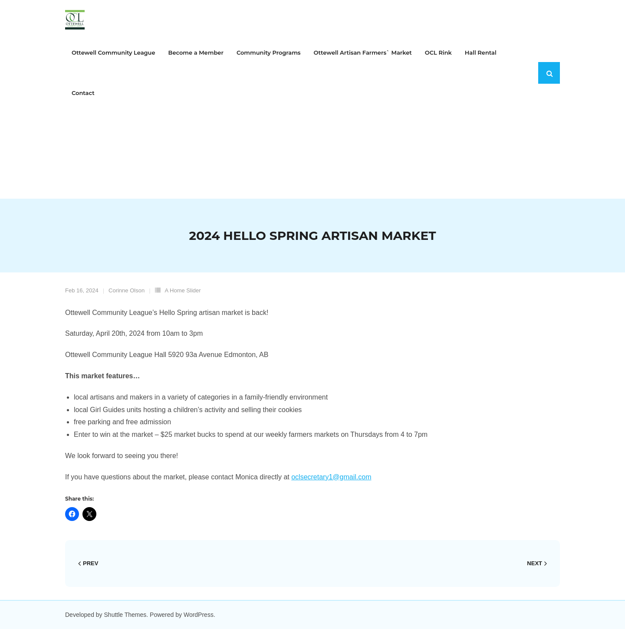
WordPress (199, 614)
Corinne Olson (127, 290)
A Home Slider (183, 290)
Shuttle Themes (125, 614)
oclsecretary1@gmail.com (331, 477)
